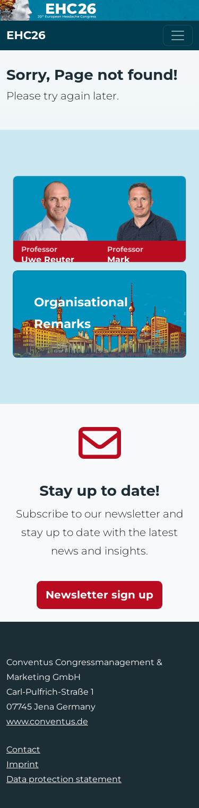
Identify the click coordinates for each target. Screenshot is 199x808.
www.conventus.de (47, 721)
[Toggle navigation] (178, 35)
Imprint (22, 764)
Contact (23, 750)
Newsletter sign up (99, 594)
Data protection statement (64, 779)
